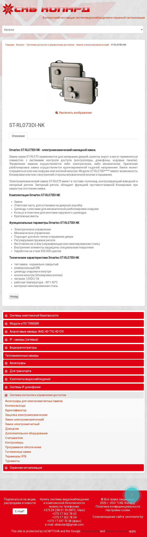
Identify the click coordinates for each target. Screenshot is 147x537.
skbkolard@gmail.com (69, 524)
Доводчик (12, 428)
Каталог (20, 45)
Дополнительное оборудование (26, 433)
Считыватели (14, 438)
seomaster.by (134, 517)
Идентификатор (15, 410)
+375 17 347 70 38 (59, 521)
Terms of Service (117, 531)
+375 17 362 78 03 (64, 514)
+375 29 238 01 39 (56, 510)
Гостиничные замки (18, 451)
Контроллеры (14, 442)
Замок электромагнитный (22, 424)
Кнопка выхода (15, 405)
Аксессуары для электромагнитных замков (34, 401)
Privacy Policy (90, 531)
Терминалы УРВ (16, 456)
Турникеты (12, 461)
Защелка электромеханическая (26, 414)
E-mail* (20, 511)
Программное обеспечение (23, 447)
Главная (9, 45)
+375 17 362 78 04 (64, 517)
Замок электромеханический (92, 45)
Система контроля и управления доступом (50, 45)
